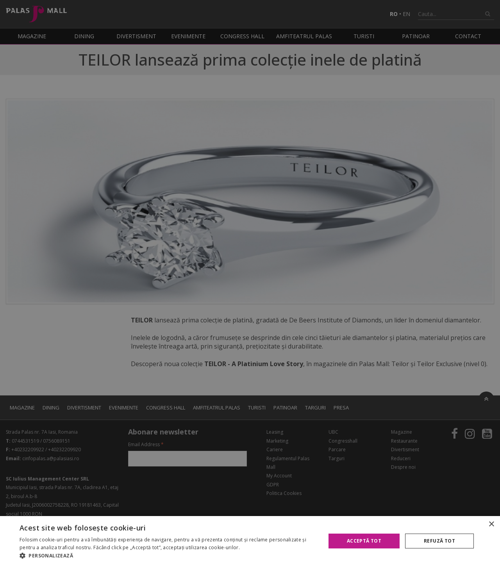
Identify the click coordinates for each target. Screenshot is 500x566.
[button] (168, 556)
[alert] (250, 283)
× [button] (491, 524)
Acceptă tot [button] (364, 541)
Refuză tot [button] (439, 541)
